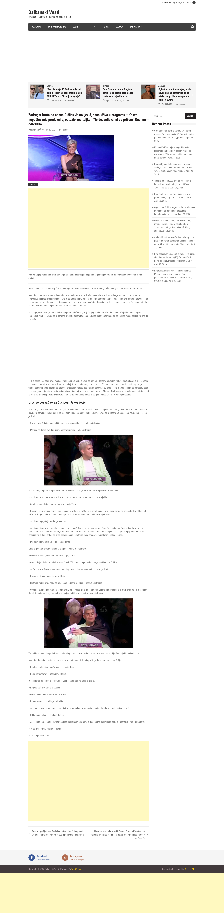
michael (70, 104)
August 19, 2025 (49, 129)
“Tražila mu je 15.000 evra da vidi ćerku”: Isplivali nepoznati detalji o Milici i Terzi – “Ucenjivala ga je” (120, 93)
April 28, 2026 (56, 104)
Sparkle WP (189, 869)
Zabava (119, 27)
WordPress (76, 869)
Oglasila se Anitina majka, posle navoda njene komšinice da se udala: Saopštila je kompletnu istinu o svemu (174, 211)
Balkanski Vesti (43, 12)
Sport (106, 27)
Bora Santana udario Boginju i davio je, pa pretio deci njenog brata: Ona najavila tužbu (173, 93)
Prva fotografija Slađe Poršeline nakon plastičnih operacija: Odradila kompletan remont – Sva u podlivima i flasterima (58, 833)
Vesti (74, 27)
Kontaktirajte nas (56, 27)
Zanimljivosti (136, 27)
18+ (85, 27)
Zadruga (50, 86)
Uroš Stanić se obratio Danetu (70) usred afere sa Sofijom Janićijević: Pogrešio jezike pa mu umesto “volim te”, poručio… (174, 134)
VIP (95, 27)
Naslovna (35, 27)
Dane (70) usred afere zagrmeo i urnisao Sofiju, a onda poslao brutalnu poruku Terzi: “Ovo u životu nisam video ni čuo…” (173, 167)
